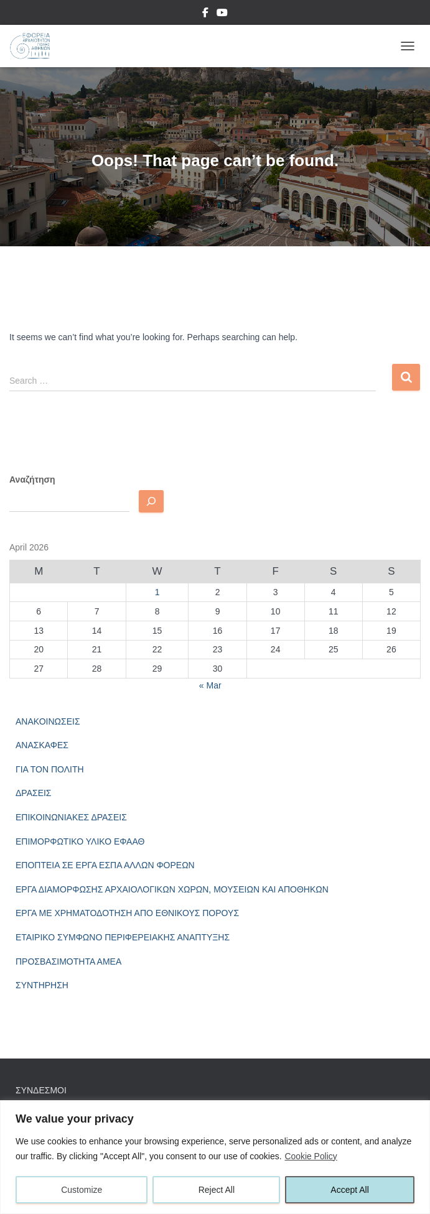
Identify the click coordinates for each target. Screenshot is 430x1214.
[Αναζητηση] (151, 501)
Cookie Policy (310, 1156)
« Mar (210, 685)
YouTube (222, 14)
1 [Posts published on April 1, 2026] (157, 592)
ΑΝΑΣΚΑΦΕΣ (42, 745)
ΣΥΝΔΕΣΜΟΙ (41, 1090)
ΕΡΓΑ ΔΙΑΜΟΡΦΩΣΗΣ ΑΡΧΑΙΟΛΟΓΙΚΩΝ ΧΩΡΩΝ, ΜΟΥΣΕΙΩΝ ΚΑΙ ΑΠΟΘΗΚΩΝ (172, 889)
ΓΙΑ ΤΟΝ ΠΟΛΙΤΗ (50, 769)
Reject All (217, 1190)
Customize (81, 1190)
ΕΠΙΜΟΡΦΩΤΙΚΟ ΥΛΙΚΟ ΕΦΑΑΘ (80, 841)
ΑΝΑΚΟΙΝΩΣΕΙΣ (48, 721)
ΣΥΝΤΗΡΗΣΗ (42, 985)
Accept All (349, 1190)
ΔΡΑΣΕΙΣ (34, 793)
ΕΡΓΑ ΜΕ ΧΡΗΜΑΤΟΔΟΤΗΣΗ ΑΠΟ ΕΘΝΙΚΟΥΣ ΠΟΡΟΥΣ (127, 913)
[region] (215, 1157)
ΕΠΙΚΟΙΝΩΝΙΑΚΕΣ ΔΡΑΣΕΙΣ (71, 817)
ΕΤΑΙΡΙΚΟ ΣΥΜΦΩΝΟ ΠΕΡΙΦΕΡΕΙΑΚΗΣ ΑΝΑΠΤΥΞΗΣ (123, 937)
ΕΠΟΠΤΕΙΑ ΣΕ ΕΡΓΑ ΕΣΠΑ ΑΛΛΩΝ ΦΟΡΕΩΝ (105, 865)
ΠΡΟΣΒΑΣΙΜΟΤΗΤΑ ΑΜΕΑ (68, 961)
